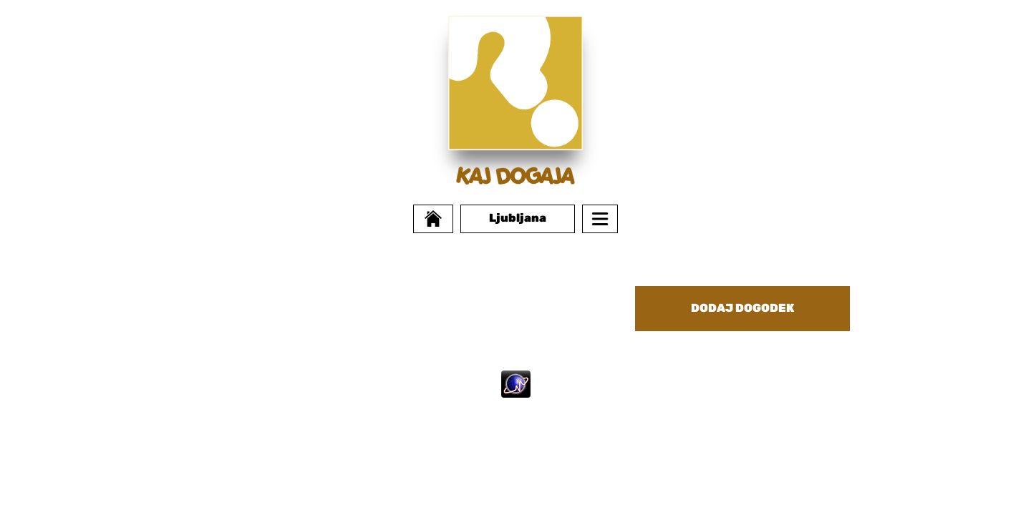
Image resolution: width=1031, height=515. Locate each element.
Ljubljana (517, 218)
